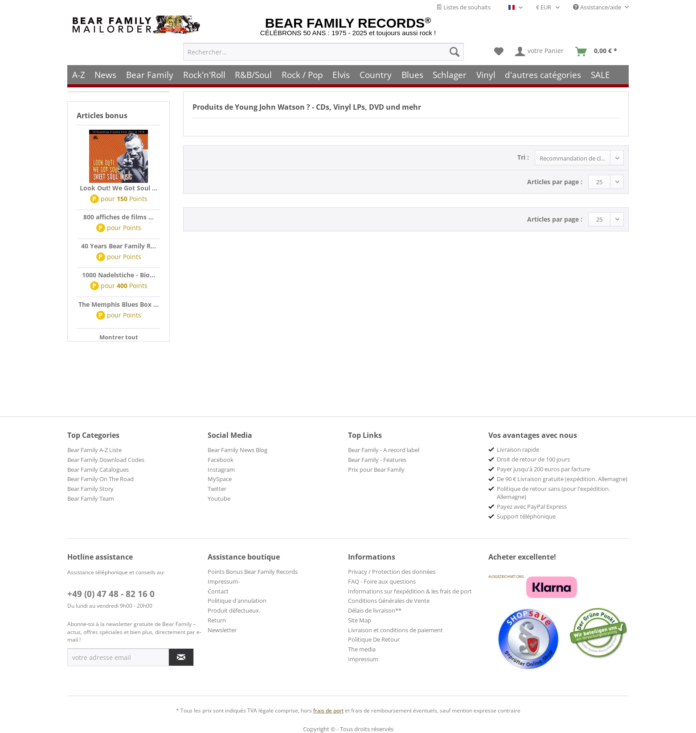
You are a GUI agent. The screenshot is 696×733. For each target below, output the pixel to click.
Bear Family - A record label (383, 450)
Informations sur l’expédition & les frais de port (410, 591)
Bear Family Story (90, 489)
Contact (218, 591)
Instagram (221, 469)
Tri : (523, 157)
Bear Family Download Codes (105, 460)
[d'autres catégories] (543, 74)
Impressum (363, 659)
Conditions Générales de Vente (389, 601)
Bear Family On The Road (100, 479)
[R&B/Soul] (253, 74)
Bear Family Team (90, 498)
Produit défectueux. (234, 610)
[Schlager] (449, 74)
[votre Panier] (540, 52)
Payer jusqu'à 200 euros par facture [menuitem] (543, 469)
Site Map (359, 620)
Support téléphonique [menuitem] (526, 516)
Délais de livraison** (374, 610)
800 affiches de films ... (118, 217)
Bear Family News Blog (237, 450)
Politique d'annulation (237, 601)
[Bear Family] (149, 74)
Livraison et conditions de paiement (395, 630)
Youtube (219, 498)
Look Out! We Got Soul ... (118, 188)
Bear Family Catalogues (98, 469)
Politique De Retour (374, 639)
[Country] (376, 74)
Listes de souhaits (463, 7)
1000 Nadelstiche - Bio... (118, 275)
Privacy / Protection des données (391, 572)
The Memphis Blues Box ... (118, 304)
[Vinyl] (485, 74)
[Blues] (412, 74)
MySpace (220, 479)
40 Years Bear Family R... (118, 246)
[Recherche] (454, 52)
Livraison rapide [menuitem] (518, 449)
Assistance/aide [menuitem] (597, 7)
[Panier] (598, 52)
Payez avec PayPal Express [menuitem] (532, 506)
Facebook (220, 460)
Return (217, 620)
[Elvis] (341, 74)
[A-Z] (78, 74)
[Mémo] (499, 52)
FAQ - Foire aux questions (382, 581)
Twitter (217, 489)
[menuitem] (323, 52)
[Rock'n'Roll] (204, 74)
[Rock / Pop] (302, 74)
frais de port (328, 710)
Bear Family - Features (377, 460)
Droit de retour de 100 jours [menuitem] (533, 459)
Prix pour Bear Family (376, 469)
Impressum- (224, 581)
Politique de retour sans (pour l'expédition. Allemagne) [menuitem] (553, 493)
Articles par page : (554, 181)
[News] (106, 74)
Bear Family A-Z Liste (94, 450)
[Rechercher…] (323, 52)
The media (362, 649)
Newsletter (222, 630)
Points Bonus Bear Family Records (253, 572)
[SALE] (600, 74)
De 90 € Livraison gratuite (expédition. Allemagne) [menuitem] (562, 479)
